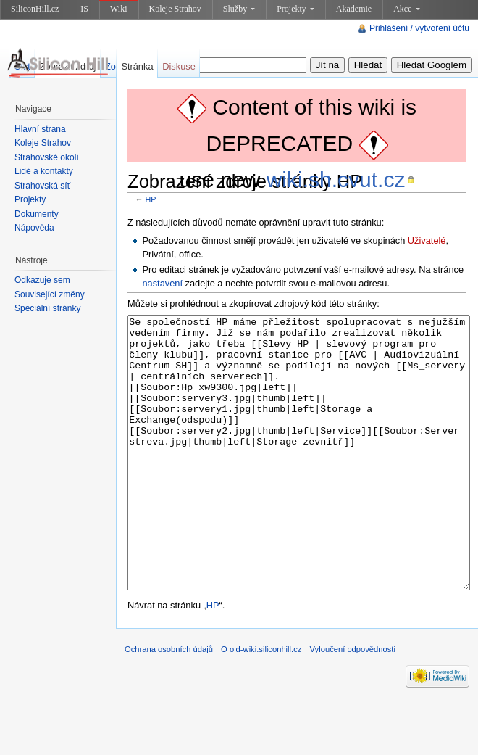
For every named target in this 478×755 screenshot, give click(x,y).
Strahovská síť (42, 186)
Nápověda (34, 228)
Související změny (49, 294)
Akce (406, 9)
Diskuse (179, 66)
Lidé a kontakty (43, 171)
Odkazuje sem (42, 280)
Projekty (295, 9)
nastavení (162, 283)
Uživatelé (427, 240)
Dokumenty (36, 214)
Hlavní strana (40, 129)
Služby (239, 9)
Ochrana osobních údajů (169, 703)
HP (151, 199)
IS (84, 9)
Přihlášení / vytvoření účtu (419, 28)
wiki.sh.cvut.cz (336, 179)
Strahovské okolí (46, 157)
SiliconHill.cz (35, 9)
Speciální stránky (47, 308)
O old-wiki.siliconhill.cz (261, 703)
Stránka (137, 66)
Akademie (354, 9)
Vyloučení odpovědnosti (352, 703)
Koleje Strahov (175, 9)
